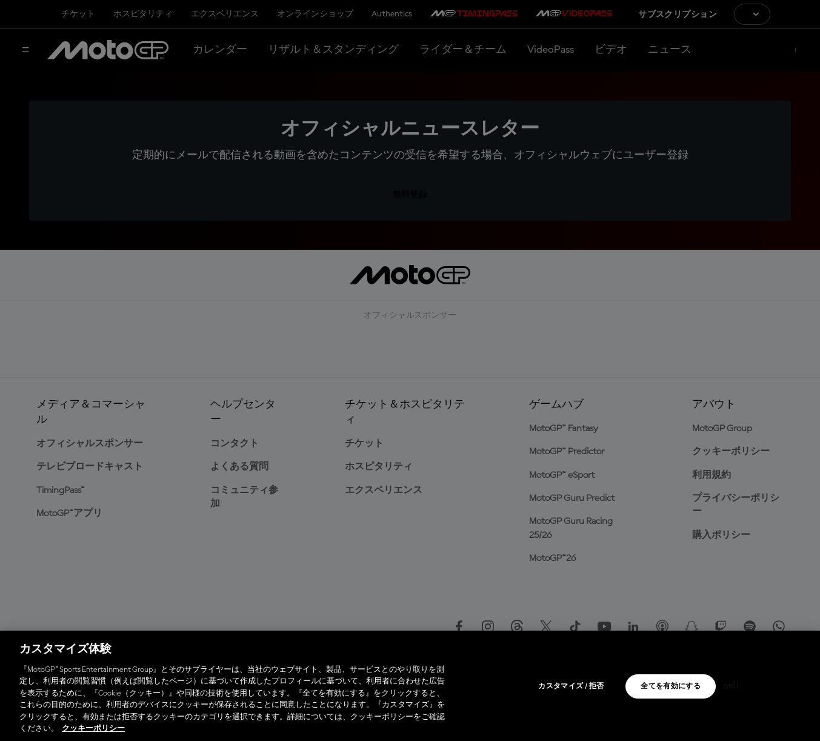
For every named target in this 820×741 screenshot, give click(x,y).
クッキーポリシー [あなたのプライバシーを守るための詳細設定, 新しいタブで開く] (93, 729)
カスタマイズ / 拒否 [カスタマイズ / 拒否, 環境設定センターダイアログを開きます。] (571, 686)
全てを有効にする (671, 686)
